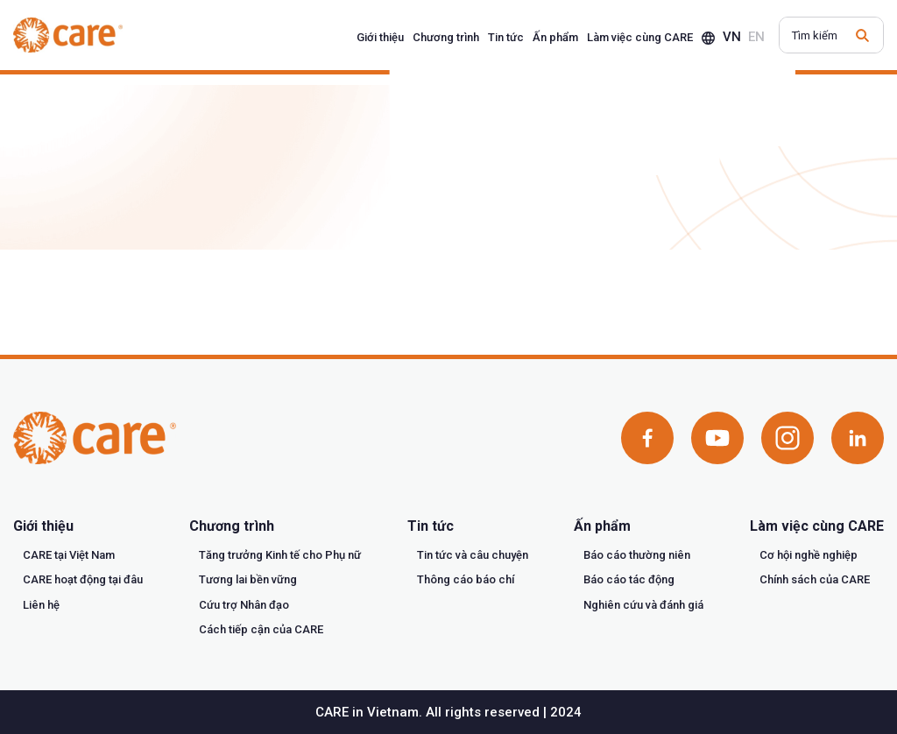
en (756, 37)
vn (732, 37)
